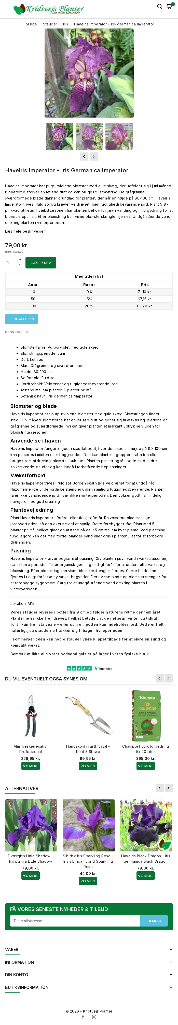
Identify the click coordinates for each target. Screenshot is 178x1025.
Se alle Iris (21, 319)
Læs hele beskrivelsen (25, 231)
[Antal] (11, 262)
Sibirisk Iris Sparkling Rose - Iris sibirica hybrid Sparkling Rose (88, 861)
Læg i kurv (41, 263)
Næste (169, 678)
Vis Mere (30, 766)
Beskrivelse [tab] (17, 332)
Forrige (160, 678)
